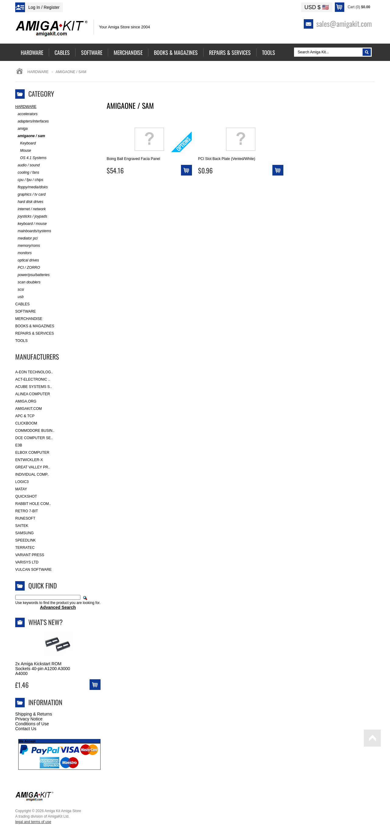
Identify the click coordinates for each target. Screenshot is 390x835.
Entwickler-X (29, 460)
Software (25, 311)
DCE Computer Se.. (34, 438)
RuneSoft (25, 518)
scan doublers (28, 282)
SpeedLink (25, 540)
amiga (21, 128)
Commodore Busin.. (35, 430)
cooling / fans (27, 172)
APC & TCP (24, 416)
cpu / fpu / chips (29, 180)
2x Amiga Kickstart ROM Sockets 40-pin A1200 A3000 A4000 (42, 668)
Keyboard (25, 143)
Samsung (24, 533)
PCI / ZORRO (27, 267)
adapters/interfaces (32, 121)
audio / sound (27, 165)
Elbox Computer (32, 452)
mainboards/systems (33, 231)
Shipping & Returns (33, 714)
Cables (22, 304)
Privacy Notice (28, 718)
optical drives (27, 260)
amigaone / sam (30, 136)
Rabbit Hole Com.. (33, 504)
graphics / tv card (30, 194)
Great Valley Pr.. (32, 467)
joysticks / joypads (31, 216)
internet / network (30, 209)
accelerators (26, 114)
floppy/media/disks (31, 187)
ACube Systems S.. (33, 387)
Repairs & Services (34, 333)
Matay (21, 489)
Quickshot (26, 496)
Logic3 (22, 482)
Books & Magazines (34, 326)
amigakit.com (28, 409)
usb (19, 297)
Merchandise (28, 319)
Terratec (25, 547)
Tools (21, 341)
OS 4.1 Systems (31, 158)
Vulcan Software (33, 569)
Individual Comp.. (32, 474)
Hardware (38, 72)
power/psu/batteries (32, 275)
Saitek (21, 526)
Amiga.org (25, 401)
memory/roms (27, 245)
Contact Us (25, 728)
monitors (23, 253)
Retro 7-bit (26, 511)
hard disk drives (29, 201)
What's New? (45, 622)
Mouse (23, 150)
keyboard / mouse (31, 223)
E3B (18, 445)
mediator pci (26, 238)
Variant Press (29, 555)
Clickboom (26, 423)
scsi (19, 289)
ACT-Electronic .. (32, 379)
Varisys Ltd (26, 562)
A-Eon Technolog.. (34, 372)
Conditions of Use (32, 723)
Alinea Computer (32, 394)
